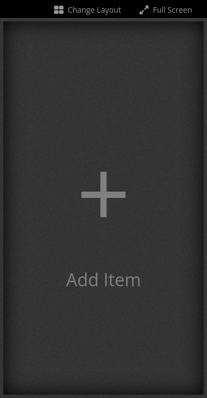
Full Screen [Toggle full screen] (164, 9)
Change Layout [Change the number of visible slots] (86, 9)
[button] (103, 208)
